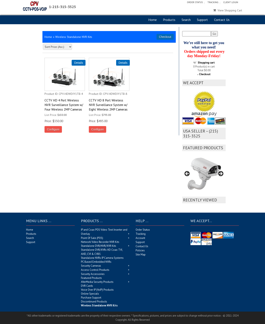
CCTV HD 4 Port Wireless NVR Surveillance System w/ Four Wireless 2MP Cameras (64, 104)
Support (202, 20)
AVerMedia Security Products (97, 282)
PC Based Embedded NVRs (96, 262)
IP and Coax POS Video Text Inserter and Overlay (104, 232)
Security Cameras (91, 265)
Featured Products (91, 278)
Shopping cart (206, 62)
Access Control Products (95, 270)
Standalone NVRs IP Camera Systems (102, 258)
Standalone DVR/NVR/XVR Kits (98, 246)
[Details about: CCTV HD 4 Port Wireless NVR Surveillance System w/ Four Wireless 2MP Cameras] (79, 63)
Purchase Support (91, 297)
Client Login (230, 2)
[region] (204, 175)
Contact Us (222, 20)
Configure (53, 129)
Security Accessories (93, 274)
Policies (140, 250)
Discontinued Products (94, 301)
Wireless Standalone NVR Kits (99, 305)
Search (186, 20)
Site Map (141, 254)
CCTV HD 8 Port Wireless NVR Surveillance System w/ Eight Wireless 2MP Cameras (108, 104)
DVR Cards (87, 286)
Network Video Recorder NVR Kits (100, 242)
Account (140, 238)
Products (169, 20)
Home (152, 20)
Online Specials (90, 293)
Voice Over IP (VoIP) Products (97, 289)
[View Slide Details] (204, 175)
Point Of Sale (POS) (92, 238)
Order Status (195, 2)
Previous (187, 174)
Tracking (212, 2)
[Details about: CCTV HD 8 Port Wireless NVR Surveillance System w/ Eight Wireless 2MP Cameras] (123, 63)
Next (220, 174)
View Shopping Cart (227, 10)
